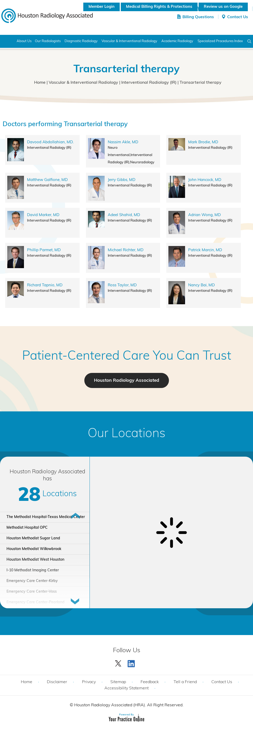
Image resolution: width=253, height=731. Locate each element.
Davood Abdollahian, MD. (50, 142)
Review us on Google (223, 7)
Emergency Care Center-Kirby (32, 581)
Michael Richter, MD (125, 250)
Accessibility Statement (126, 688)
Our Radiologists (48, 41)
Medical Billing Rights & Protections (159, 7)
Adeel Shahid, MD (124, 215)
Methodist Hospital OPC (27, 528)
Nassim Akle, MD (123, 142)
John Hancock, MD (204, 180)
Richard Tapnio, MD (44, 285)
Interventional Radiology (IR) (148, 83)
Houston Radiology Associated (126, 380)
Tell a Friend (185, 682)
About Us (24, 41)
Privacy (89, 682)
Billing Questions (198, 17)
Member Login (101, 7)
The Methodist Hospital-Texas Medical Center (46, 517)
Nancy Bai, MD (201, 285)
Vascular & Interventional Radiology (83, 83)
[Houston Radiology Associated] (47, 15)
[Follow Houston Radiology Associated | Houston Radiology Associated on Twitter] (118, 662)
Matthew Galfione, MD (47, 180)
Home (7, 41)
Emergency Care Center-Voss (32, 592)
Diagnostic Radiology (81, 41)
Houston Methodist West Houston (35, 560)
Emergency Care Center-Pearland (36, 602)
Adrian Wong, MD (204, 215)
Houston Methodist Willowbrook (34, 549)
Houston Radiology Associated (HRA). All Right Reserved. (128, 705)
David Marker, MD (43, 215)
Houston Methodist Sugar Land (33, 538)
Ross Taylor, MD (122, 285)
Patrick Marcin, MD (205, 250)
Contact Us (237, 17)
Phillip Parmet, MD (44, 250)
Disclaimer (57, 682)
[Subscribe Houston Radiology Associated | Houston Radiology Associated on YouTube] (131, 662)
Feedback (150, 682)
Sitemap (118, 682)
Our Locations (127, 434)
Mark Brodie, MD (203, 142)
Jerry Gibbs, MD (121, 180)
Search (249, 41)
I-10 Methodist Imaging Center (33, 570)
